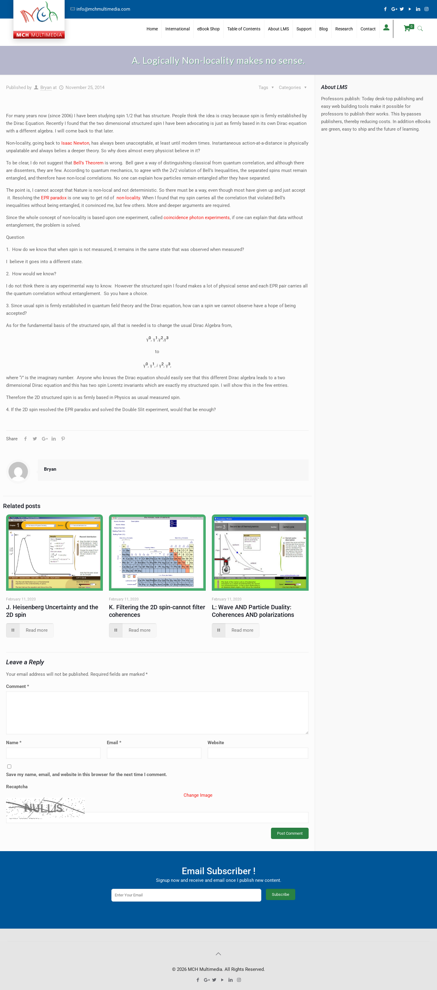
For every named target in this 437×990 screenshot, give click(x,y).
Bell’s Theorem (88, 163)
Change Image (198, 795)
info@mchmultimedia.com (103, 9)
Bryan (46, 87)
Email (114, 742)
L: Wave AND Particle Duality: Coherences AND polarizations (253, 610)
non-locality (128, 198)
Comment (17, 686)
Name (14, 742)
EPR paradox (53, 198)
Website (216, 742)
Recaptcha (17, 786)
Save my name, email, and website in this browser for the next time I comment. (86, 774)
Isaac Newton (75, 143)
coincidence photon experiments (197, 217)
